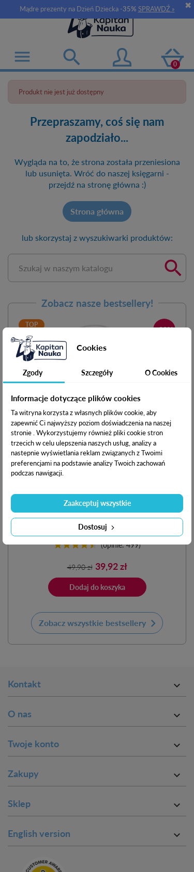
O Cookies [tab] (161, 372)
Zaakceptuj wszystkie (97, 503)
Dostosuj (97, 526)
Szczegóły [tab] (97, 372)
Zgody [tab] (32, 372)
